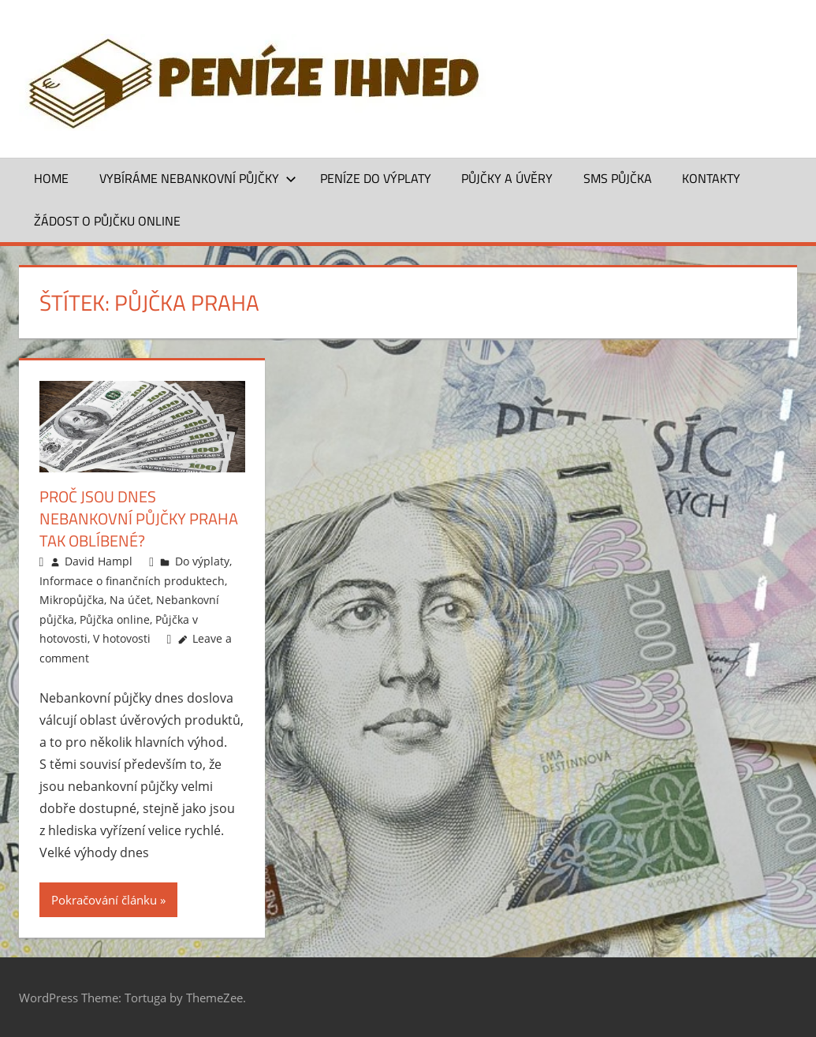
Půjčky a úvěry (507, 178)
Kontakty (711, 178)
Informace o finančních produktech (132, 580)
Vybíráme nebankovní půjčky (197, 178)
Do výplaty (202, 561)
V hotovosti (122, 638)
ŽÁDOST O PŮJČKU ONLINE (107, 220)
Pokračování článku (104, 900)
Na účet (130, 599)
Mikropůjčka (71, 599)
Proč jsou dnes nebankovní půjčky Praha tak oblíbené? (138, 518)
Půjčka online (115, 619)
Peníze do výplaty (375, 178)
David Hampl (98, 561)
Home (51, 178)
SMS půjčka (617, 178)
